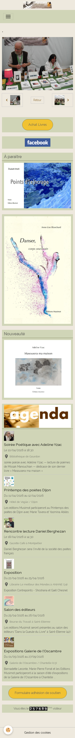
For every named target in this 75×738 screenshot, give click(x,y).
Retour (37, 100)
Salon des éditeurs (19, 609)
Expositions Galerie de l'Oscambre (33, 651)
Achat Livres (37, 125)
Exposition (13, 572)
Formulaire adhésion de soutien (38, 693)
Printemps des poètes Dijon (27, 490)
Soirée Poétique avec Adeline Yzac (33, 444)
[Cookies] (8, 729)
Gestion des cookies (37, 732)
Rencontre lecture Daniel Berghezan (35, 531)
